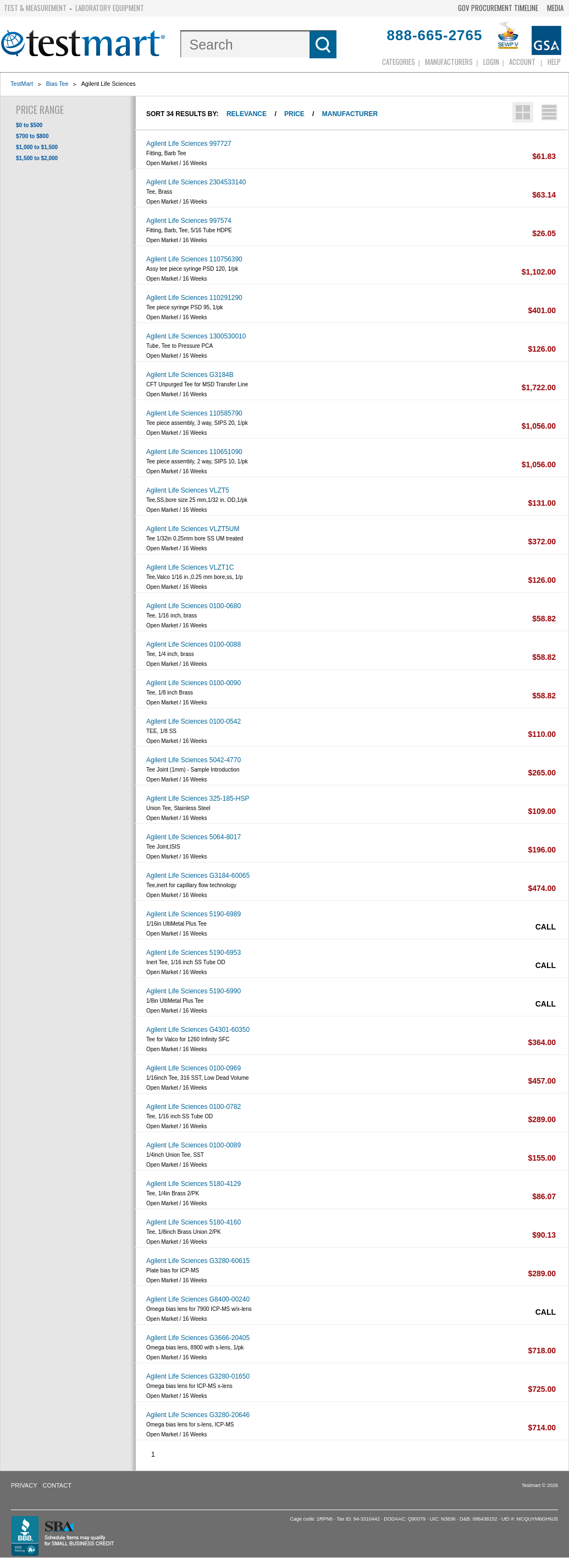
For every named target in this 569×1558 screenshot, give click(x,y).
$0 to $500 (29, 125)
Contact (57, 1485)
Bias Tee (57, 83)
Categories (398, 61)
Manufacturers (449, 61)
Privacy (24, 1485)
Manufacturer (350, 114)
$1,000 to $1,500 (37, 147)
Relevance (247, 114)
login (491, 61)
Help (554, 61)
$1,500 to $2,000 (37, 158)
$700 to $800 (32, 136)
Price (294, 114)
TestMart (21, 83)
